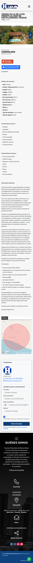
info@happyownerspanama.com (13, 380)
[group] (16, 35)
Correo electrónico (8, 395)
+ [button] (3, 322)
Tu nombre (6, 389)
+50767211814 (8, 378)
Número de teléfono (8, 402)
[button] (2, 43)
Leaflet (18, 353)
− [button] (3, 325)
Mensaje (5, 408)
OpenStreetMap (27, 353)
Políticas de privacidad (16, 470)
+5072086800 (19, 378)
